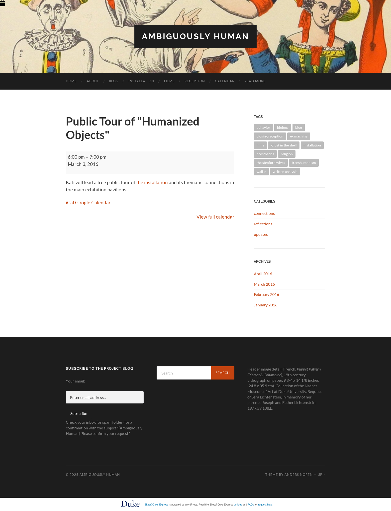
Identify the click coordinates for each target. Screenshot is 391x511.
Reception (195, 81)
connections (264, 213)
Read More (255, 81)
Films (169, 81)
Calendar (224, 81)
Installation (141, 81)
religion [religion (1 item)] (287, 154)
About (93, 81)
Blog (113, 81)
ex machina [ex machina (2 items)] (298, 136)
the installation (152, 182)
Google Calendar (93, 202)
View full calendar (215, 217)
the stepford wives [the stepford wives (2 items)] (271, 162)
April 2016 (263, 273)
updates (261, 234)
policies (238, 504)
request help (265, 504)
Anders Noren (299, 475)
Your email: (75, 381)
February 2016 (266, 294)
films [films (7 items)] (260, 145)
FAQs (251, 504)
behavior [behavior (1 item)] (263, 127)
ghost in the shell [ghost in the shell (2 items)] (284, 145)
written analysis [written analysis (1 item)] (285, 171)
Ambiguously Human (195, 36)
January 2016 (265, 304)
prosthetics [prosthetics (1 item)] (265, 154)
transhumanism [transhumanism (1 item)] (304, 162)
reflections (263, 223)
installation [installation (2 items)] (312, 145)
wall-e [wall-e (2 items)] (261, 171)
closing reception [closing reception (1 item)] (270, 136)
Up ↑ (321, 475)
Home (71, 81)
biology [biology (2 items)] (283, 127)
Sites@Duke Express (156, 504)
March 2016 (264, 284)
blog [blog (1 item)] (298, 127)
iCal (70, 202)
